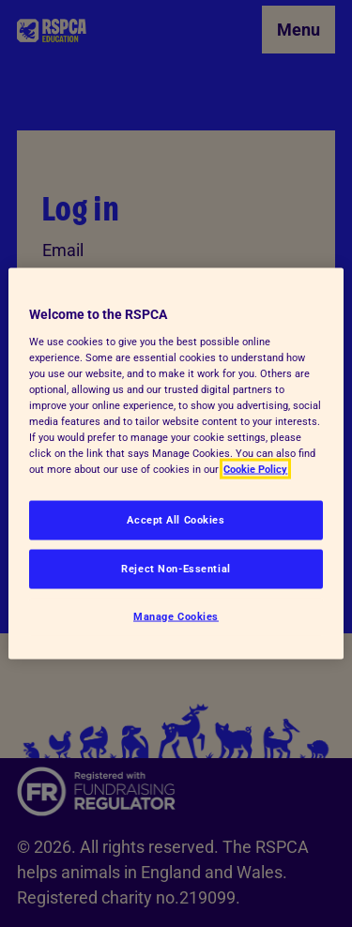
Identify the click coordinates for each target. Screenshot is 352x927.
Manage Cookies (176, 616)
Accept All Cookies (175, 519)
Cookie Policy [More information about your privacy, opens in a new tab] (255, 469)
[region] (175, 464)
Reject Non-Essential (175, 568)
